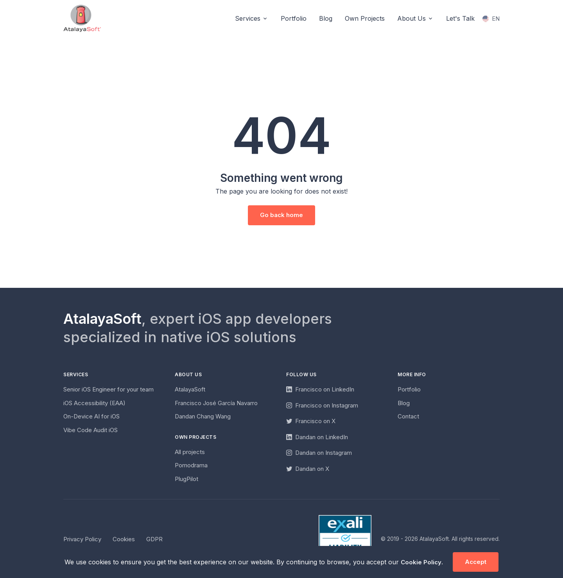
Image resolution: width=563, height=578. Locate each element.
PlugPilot (186, 479)
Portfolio (294, 18)
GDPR (154, 539)
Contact (408, 416)
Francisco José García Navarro (216, 403)
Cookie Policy (421, 562)
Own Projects (365, 18)
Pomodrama (191, 465)
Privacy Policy (82, 539)
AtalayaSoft (190, 389)
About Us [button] (411, 18)
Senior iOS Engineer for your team (108, 389)
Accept (475, 561)
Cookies (124, 539)
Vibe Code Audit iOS (90, 430)
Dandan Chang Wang (203, 416)
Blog (325, 18)
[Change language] (491, 18)
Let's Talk (460, 18)
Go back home (281, 215)
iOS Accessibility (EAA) (94, 403)
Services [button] (247, 18)
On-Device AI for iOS (91, 416)
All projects (190, 452)
